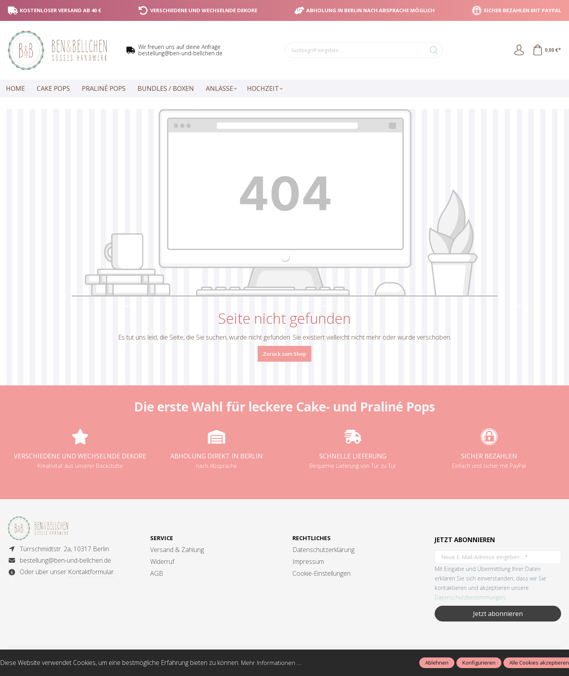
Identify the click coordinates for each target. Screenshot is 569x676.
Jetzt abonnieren (498, 613)
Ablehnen (436, 662)
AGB (156, 574)
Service (162, 538)
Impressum (308, 562)
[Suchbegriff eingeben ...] (354, 50)
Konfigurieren (479, 662)
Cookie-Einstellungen (321, 574)
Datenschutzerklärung (323, 550)
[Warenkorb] (546, 50)
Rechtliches (313, 538)
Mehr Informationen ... (272, 662)
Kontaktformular (91, 574)
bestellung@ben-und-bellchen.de (180, 53)
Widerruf (162, 562)
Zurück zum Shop (284, 353)
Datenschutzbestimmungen (470, 597)
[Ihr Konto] (517, 50)
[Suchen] (433, 50)
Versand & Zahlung (177, 550)
